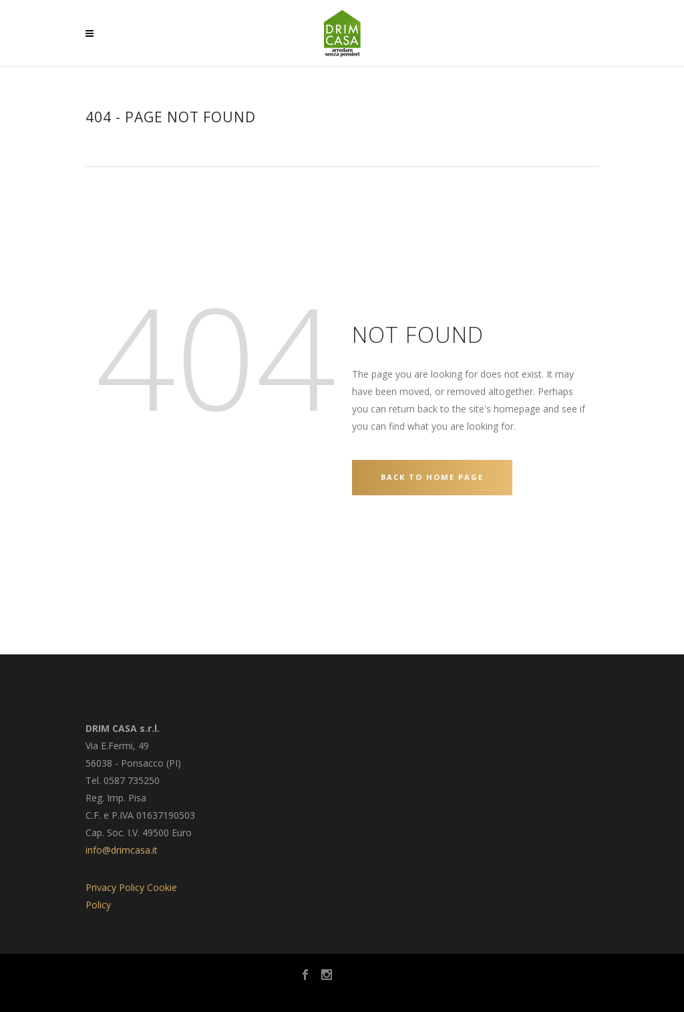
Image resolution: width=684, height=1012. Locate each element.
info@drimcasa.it (122, 850)
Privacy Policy (115, 887)
